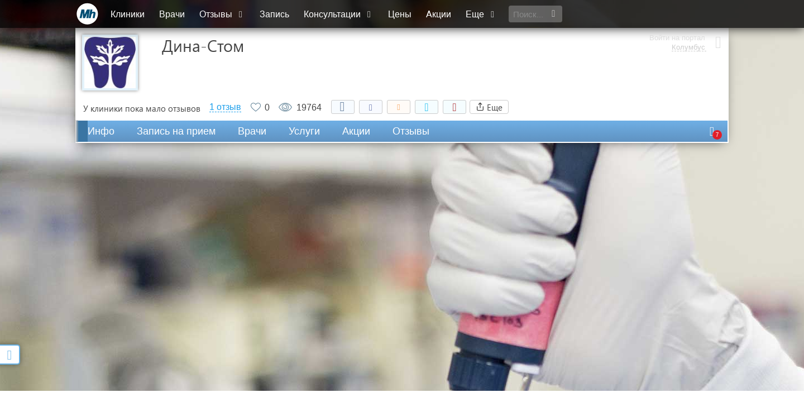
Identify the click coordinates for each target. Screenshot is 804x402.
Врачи (172, 14)
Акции (438, 14)
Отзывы (222, 14)
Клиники (128, 14)
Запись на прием (176, 131)
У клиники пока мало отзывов (141, 108)
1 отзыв (225, 107)
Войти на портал (677, 10)
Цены (399, 14)
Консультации (339, 14)
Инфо (101, 131)
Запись (274, 14)
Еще (481, 14)
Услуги (304, 131)
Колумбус (688, 19)
